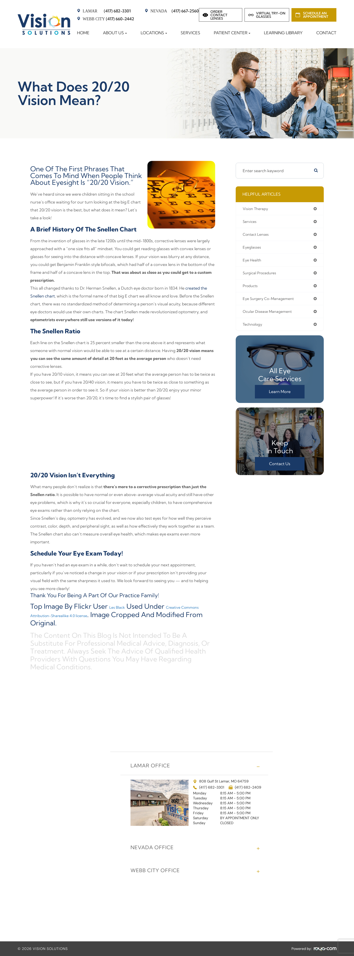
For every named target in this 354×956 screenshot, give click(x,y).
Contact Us (279, 468)
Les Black (123, 606)
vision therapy (257, 208)
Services (190, 32)
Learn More (280, 396)
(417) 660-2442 (108, 18)
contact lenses (257, 235)
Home (83, 32)
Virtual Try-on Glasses (270, 15)
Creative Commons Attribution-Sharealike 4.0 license (118, 610)
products (251, 288)
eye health (253, 262)
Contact (326, 32)
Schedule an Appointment (315, 15)
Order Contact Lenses (218, 15)
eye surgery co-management (271, 301)
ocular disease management (270, 315)
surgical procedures (261, 275)
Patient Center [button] (232, 32)
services (250, 222)
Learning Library (283, 32)
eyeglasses (253, 248)
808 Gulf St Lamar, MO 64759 (221, 780)
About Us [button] (115, 32)
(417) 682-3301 (107, 11)
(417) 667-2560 (174, 11)
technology (254, 328)
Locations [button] (154, 32)
